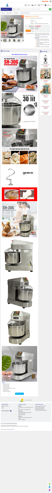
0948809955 (23, 419)
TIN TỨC (14, 9)
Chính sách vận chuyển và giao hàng (41, 410)
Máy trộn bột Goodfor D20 (45, 112)
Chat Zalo (49, 487)
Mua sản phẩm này (19, 393)
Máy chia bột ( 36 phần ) (45, 100)
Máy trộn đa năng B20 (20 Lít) (45, 79)
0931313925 (23, 414)
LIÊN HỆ (18, 9)
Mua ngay (28, 30)
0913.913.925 (44, 36)
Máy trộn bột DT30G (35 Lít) (45, 64)
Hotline (49, 484)
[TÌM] (50, 9)
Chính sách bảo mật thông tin (39, 409)
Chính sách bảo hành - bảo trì (39, 408)
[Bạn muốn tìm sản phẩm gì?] (40, 9)
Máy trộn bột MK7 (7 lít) (45, 94)
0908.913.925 (28, 409)
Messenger (49, 490)
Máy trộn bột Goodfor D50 (45, 106)
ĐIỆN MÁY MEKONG (11, 429)
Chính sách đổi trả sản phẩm (39, 407)
